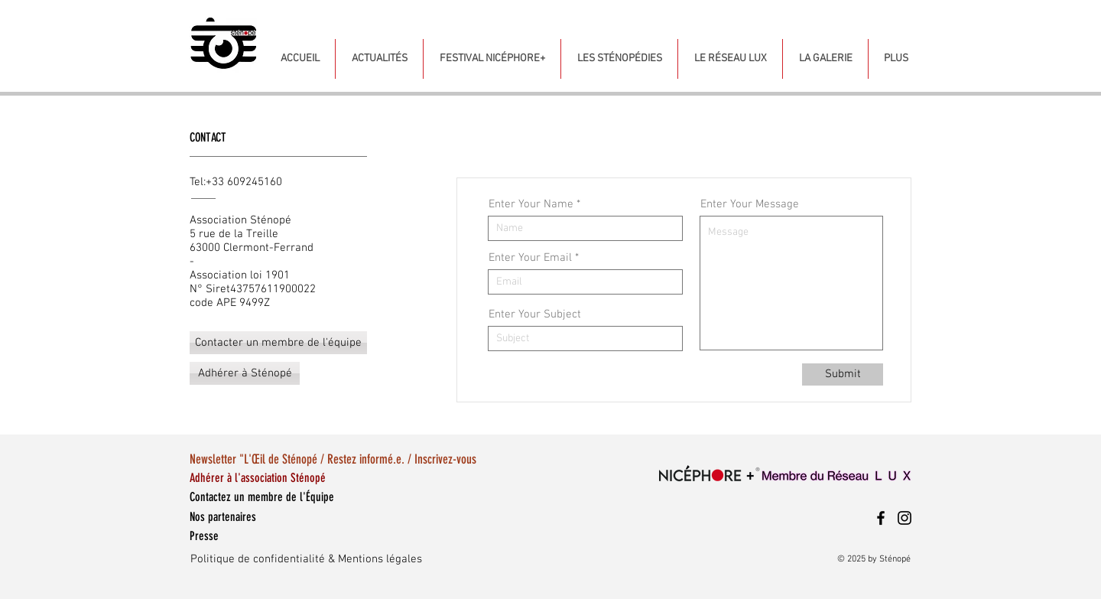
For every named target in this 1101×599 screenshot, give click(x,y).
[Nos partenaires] (256, 517)
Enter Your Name (531, 204)
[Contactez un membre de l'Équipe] (336, 497)
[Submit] (842, 374)
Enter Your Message (749, 204)
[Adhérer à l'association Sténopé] (290, 478)
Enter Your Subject (535, 315)
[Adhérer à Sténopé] (245, 373)
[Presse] (256, 536)
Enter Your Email (530, 258)
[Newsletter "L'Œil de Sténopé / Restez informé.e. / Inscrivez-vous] (403, 459)
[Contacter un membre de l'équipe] (278, 342)
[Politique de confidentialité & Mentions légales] (375, 559)
